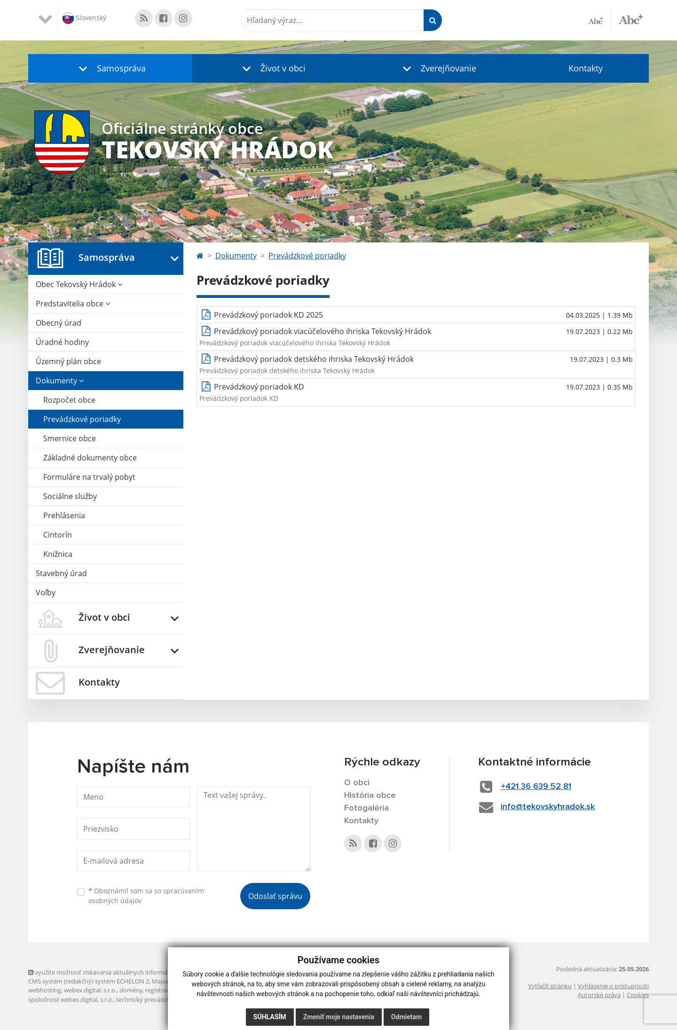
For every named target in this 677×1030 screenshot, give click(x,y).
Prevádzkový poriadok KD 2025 (268, 315)
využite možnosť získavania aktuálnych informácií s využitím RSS (121, 972)
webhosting (44, 990)
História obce (370, 795)
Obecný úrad (58, 323)
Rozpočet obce (69, 400)
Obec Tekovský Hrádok (79, 284)
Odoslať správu (275, 896)
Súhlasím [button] (269, 1017)
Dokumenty (60, 380)
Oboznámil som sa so (146, 895)
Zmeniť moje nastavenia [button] (338, 1017)
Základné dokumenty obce (90, 458)
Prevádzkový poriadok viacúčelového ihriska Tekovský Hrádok (322, 331)
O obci (357, 783)
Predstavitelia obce (73, 303)
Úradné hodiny (62, 342)
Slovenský (84, 18)
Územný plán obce (68, 361)
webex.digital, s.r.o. (90, 990)
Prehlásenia (64, 515)
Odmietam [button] (406, 1017)
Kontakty (585, 68)
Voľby (45, 592)
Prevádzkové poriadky (82, 419)
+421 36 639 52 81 (536, 786)
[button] (110, 68)
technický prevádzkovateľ (152, 999)
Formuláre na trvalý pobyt (89, 477)
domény (130, 990)
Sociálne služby (70, 496)
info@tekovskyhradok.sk (548, 807)
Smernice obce (69, 438)
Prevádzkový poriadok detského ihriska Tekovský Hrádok (314, 359)
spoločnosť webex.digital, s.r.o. (70, 999)
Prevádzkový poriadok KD (259, 387)
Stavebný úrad (61, 573)
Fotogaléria (366, 808)
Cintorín (57, 535)
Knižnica (57, 554)
